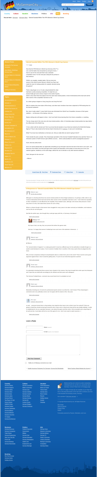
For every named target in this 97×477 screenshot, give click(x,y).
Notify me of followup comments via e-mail (40, 363)
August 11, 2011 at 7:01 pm (37, 266)
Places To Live (9, 142)
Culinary (7, 111)
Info (51, 13)
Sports (30, 64)
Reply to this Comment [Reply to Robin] (34, 295)
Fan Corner (61, 404)
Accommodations (10, 100)
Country (7, 13)
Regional (7, 148)
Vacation (25, 13)
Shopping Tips (9, 153)
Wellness (7, 167)
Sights (6, 156)
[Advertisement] (20, 39)
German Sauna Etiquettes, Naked (12, 85)
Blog (58, 13)
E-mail (51, 331)
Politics (7, 145)
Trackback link (51, 182)
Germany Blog (23, 17)
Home (74, 1)
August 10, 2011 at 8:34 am (37, 239)
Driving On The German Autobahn (11, 66)
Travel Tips (8, 164)
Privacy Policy (61, 408)
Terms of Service (62, 406)
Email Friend (35, 172)
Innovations (8, 128)
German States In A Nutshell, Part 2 (13, 76)
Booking (66, 13)
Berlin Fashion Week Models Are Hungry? (79, 368)
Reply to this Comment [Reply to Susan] (34, 279)
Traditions (7, 161)
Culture (16, 13)
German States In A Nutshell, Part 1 (13, 80)
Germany (15, 17)
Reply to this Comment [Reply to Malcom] (34, 216)
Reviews (7, 150)
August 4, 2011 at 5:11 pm (38, 221)
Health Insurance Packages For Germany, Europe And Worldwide (45, 368)
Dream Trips (8, 117)
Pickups (7, 139)
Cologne (65, 129)
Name (47, 327)
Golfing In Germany (10, 89)
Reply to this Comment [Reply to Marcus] (36, 232)
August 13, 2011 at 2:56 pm (37, 286)
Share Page (69, 172)
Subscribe (81, 172)
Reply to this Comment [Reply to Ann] (34, 314)
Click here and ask (71, 396)
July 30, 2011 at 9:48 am (36, 194)
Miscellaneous (9, 131)
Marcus (35, 219)
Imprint (59, 410)
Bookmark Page (56, 172)
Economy (7, 119)
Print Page (45, 172)
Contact (84, 1)
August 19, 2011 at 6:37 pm (37, 301)
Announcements (9, 105)
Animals (7, 103)
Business (35, 13)
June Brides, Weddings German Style (11, 71)
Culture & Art (8, 114)
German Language (10, 125)
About (78, 1)
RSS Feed (76, 180)
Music (6, 133)
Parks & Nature (9, 136)
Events (7, 122)
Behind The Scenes (10, 108)
